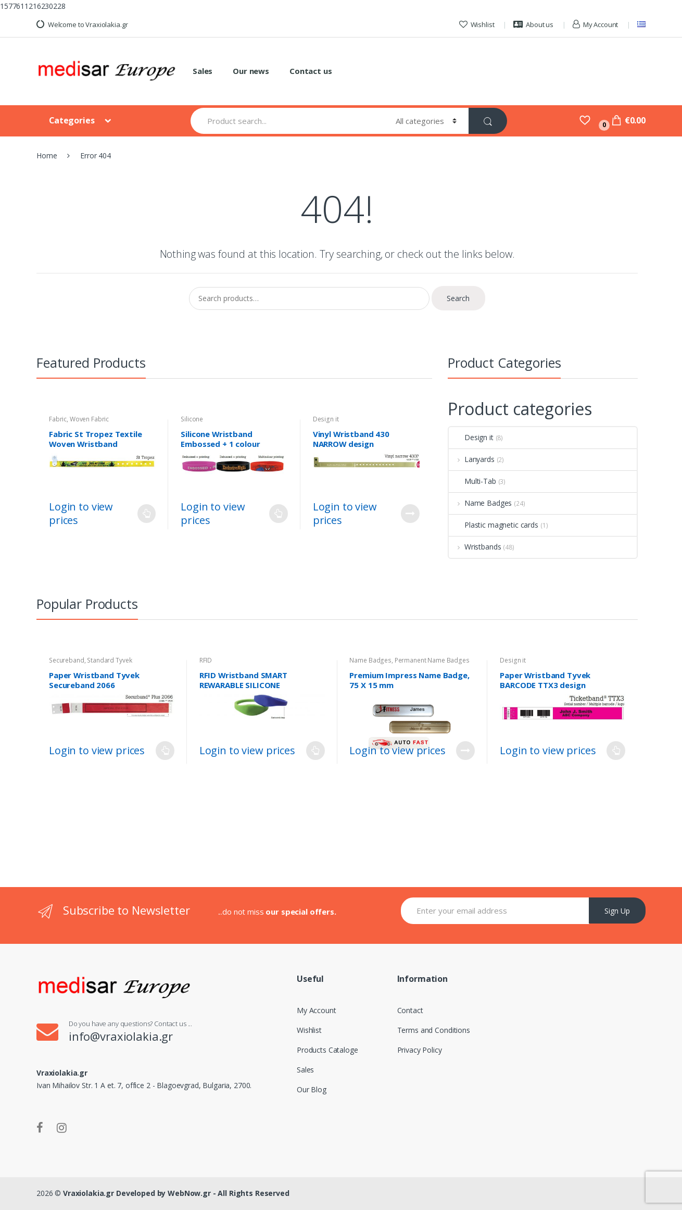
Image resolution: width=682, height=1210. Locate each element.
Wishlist (477, 24)
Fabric (58, 419)
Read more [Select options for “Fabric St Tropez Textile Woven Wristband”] (146, 513)
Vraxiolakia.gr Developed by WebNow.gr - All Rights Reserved (176, 1193)
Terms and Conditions (433, 1030)
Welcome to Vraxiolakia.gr (82, 24)
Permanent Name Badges (432, 660)
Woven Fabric (89, 419)
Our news (251, 71)
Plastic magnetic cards (493, 525)
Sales (202, 71)
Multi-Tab (472, 481)
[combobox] (287, 121)
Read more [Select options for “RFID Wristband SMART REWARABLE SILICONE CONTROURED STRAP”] (315, 750)
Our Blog (311, 1089)
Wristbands (475, 547)
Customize (410, 513)
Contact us (310, 71)
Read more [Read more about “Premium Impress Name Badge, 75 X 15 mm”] (465, 750)
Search (458, 298)
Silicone (192, 419)
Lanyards (472, 459)
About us (533, 24)
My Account (595, 24)
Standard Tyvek (109, 660)
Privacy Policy (419, 1050)
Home (46, 155)
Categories (72, 120)
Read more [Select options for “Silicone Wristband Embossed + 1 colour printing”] (278, 513)
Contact (410, 1010)
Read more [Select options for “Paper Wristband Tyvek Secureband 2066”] (165, 750)
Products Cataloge (327, 1050)
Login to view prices (81, 513)
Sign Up (617, 911)
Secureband (66, 660)
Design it (326, 419)
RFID (205, 660)
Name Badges (480, 503)
